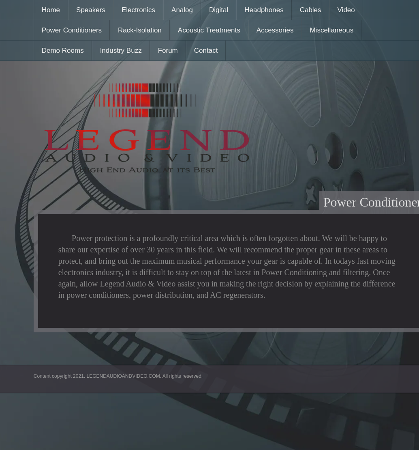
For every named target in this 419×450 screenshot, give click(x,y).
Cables (310, 10)
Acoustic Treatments (209, 30)
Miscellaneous (331, 30)
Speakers (90, 10)
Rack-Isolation (140, 30)
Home (51, 10)
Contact (206, 50)
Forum (168, 50)
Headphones (263, 10)
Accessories (275, 30)
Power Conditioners (72, 30)
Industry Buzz (121, 50)
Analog (182, 10)
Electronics (138, 10)
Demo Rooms (63, 50)
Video (346, 10)
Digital (218, 10)
